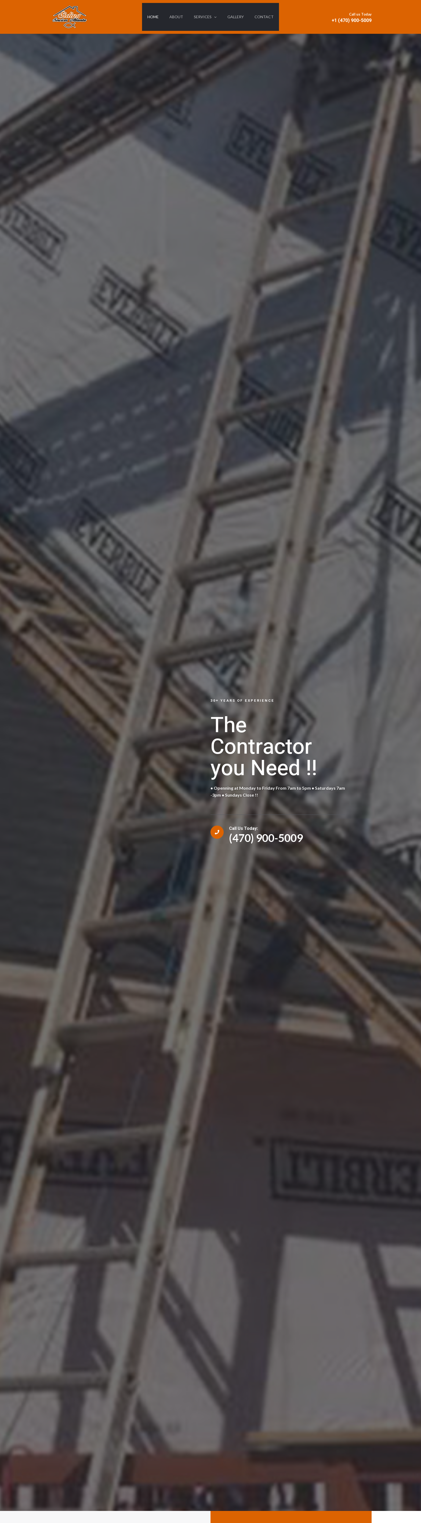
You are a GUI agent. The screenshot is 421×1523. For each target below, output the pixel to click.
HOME (148, 16)
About (174, 16)
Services (205, 17)
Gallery (238, 16)
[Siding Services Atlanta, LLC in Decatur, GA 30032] (69, 16)
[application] (214, 17)
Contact (268, 16)
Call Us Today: (249, 828)
